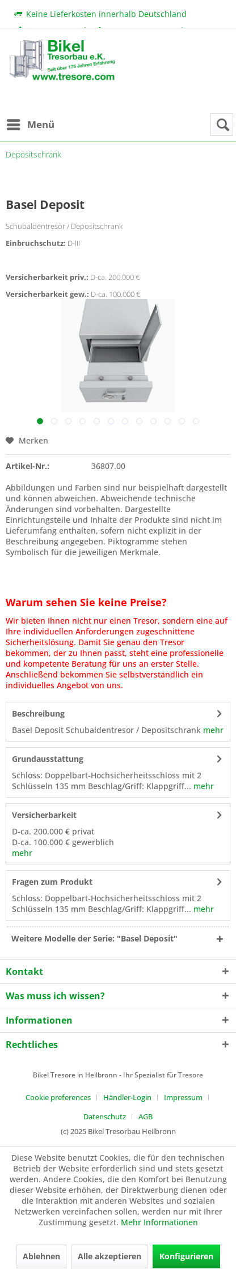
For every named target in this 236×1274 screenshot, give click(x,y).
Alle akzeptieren (109, 1256)
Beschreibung (38, 713)
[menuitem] (30, 124)
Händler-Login (127, 1097)
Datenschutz (104, 1116)
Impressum (183, 1097)
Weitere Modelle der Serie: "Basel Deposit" (94, 938)
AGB (145, 1116)
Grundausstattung (47, 758)
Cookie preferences (58, 1097)
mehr (212, 730)
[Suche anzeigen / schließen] (221, 124)
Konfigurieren (186, 1256)
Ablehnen (41, 1256)
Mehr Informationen (159, 1222)
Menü (30, 123)
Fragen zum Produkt (52, 881)
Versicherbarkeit (44, 814)
